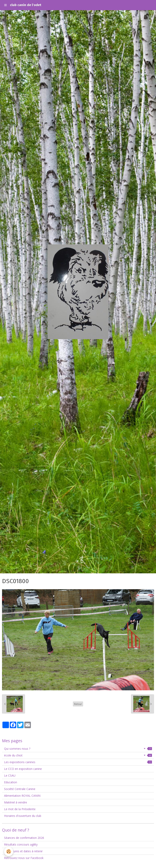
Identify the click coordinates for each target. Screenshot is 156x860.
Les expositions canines (78, 762)
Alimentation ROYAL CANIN (22, 796)
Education (10, 782)
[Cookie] (8, 851)
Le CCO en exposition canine (23, 769)
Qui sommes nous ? (78, 749)
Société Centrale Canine (19, 789)
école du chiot (78, 755)
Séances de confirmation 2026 (24, 838)
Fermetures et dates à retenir (23, 851)
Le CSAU (9, 775)
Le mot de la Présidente (20, 809)
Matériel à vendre (15, 802)
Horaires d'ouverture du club (22, 816)
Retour (78, 704)
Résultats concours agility (21, 844)
